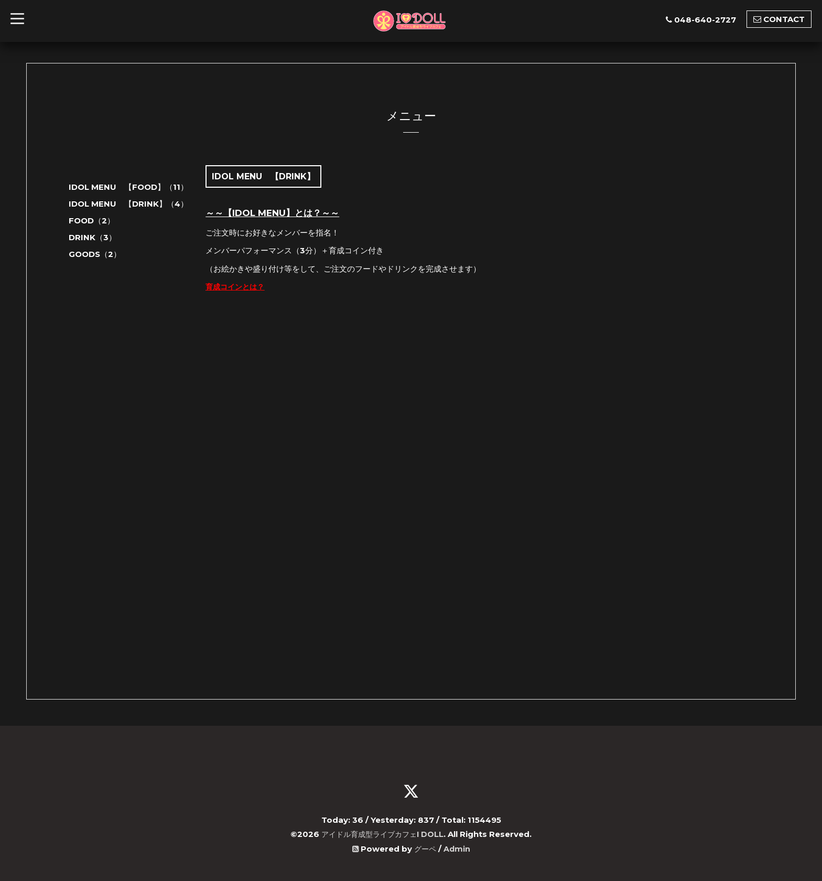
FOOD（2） (92, 220)
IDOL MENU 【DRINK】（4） (128, 204)
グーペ (425, 848)
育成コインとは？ (237, 287)
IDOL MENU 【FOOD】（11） (128, 187)
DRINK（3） (92, 237)
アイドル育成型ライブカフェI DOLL (382, 834)
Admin (457, 848)
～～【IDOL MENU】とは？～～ (272, 213)
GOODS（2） (95, 254)
